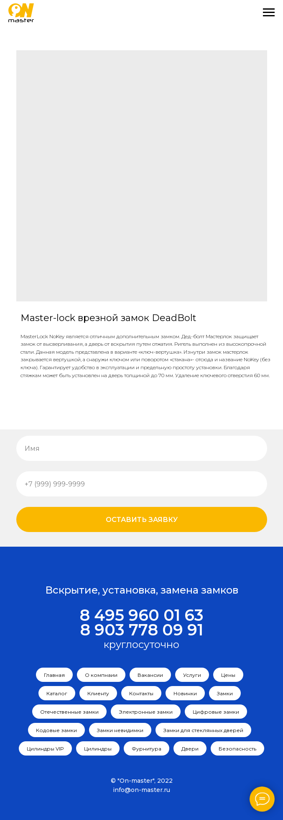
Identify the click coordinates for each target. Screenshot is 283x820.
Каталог (56, 693)
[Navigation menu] (269, 12)
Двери (190, 748)
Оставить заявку (142, 520)
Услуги (192, 675)
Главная (54, 675)
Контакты (141, 693)
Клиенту (98, 693)
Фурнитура (146, 748)
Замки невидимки (120, 730)
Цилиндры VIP (45, 748)
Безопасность (237, 748)
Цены (228, 675)
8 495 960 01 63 (141, 615)
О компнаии (101, 675)
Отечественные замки (69, 712)
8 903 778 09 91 (141, 630)
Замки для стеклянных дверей (203, 730)
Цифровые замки (216, 712)
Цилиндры (98, 748)
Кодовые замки (56, 730)
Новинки (185, 693)
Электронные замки (146, 712)
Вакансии (150, 675)
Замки (225, 693)
